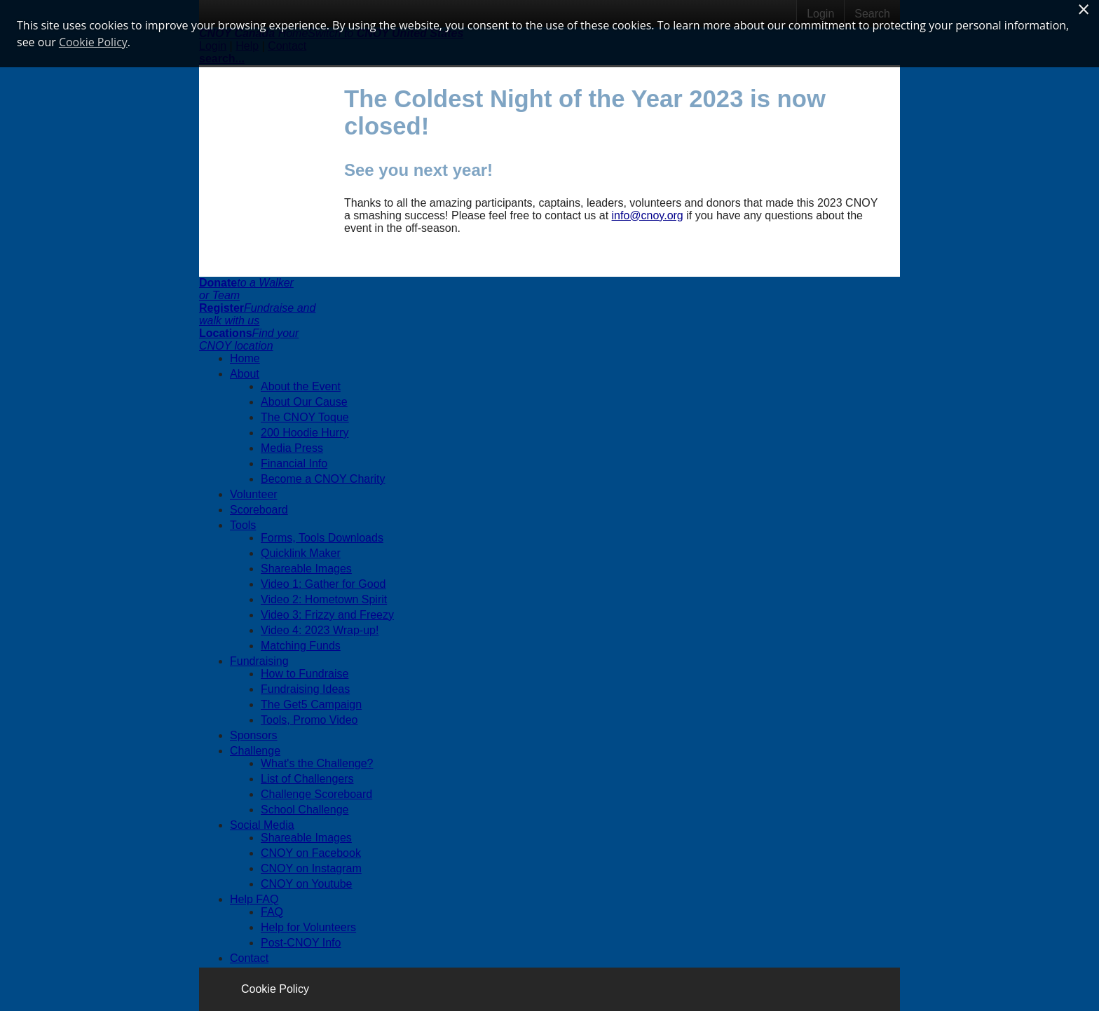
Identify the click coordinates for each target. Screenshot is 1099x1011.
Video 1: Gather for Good (323, 584)
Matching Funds (301, 646)
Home (245, 358)
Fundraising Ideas (305, 689)
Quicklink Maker (301, 553)
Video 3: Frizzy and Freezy (327, 615)
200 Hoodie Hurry (304, 433)
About (244, 374)
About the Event (301, 386)
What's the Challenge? (317, 763)
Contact (249, 958)
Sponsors (254, 735)
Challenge (255, 751)
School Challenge (304, 810)
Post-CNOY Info (301, 943)
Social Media (262, 825)
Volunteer (254, 494)
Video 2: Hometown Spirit (324, 599)
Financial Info (294, 463)
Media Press (292, 448)
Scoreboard (259, 510)
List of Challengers (307, 779)
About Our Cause (304, 402)
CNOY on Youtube (306, 884)
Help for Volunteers (308, 927)
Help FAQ (254, 899)
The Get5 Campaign (311, 704)
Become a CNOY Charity (323, 479)
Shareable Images (306, 569)
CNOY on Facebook (311, 853)
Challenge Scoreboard (316, 794)
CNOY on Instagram (311, 868)
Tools (243, 525)
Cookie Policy (275, 989)
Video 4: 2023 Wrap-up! (319, 630)
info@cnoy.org (647, 215)
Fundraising (259, 661)
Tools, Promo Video (309, 720)
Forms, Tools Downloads (322, 538)
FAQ (272, 912)
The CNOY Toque (305, 417)
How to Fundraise (304, 674)
